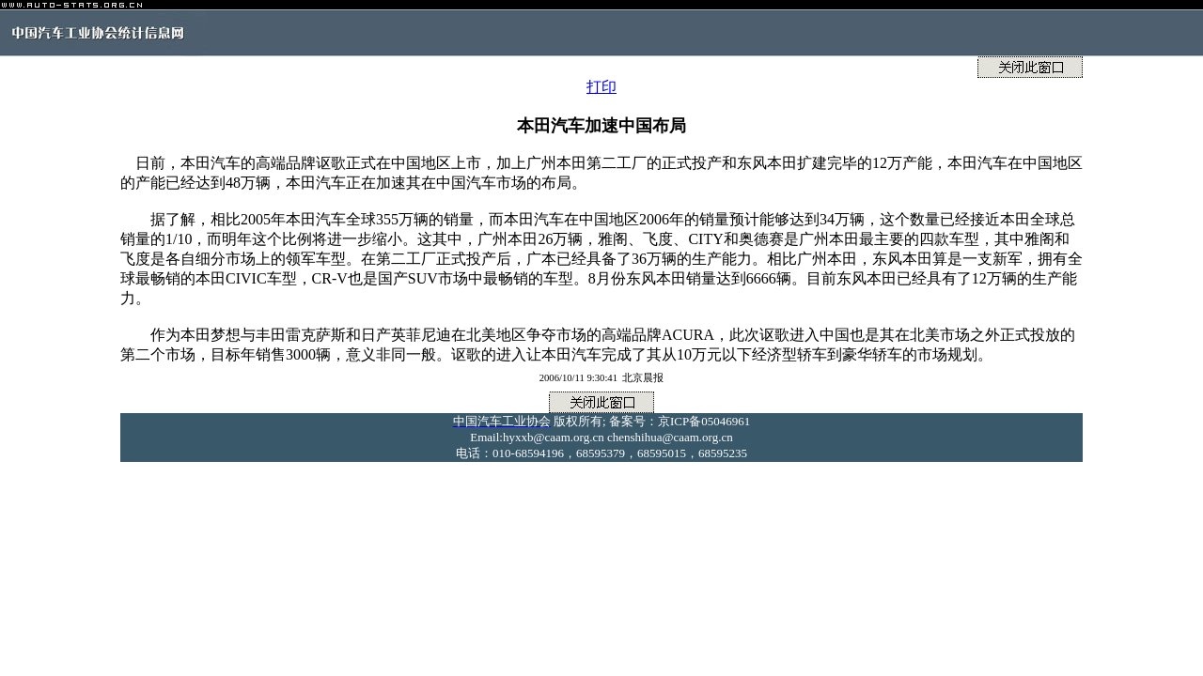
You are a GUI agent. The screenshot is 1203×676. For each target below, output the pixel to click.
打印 (601, 87)
